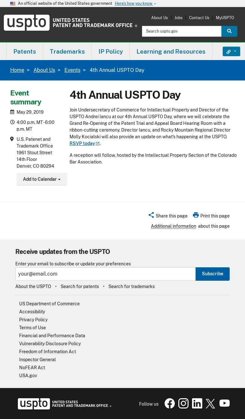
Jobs (178, 17)
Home (17, 70)
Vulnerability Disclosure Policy (50, 343)
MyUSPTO (225, 17)
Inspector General (37, 359)
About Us (159, 17)
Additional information (173, 226)
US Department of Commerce (49, 303)
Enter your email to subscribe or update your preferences (73, 264)
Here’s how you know (136, 3)
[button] (168, 216)
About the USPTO (33, 286)
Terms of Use (32, 327)
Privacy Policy (33, 319)
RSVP (85, 143)
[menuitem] (24, 51)
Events (72, 70)
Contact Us (199, 17)
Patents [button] (24, 51)
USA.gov (28, 375)
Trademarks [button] (67, 51)
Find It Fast (227, 51)
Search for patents (80, 286)
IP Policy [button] (111, 51)
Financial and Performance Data (52, 335)
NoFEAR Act (32, 367)
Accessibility (32, 311)
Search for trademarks (131, 286)
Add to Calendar (41, 180)
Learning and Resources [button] (171, 51)
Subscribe (212, 273)
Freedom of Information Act (47, 351)
